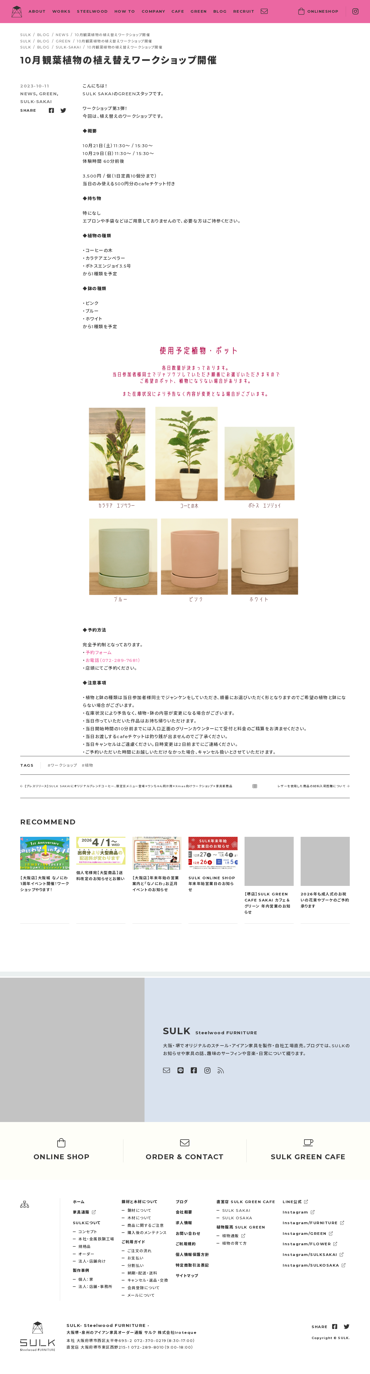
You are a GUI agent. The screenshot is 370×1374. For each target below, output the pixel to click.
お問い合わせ (188, 1233)
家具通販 (84, 1212)
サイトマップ (187, 1275)
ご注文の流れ (139, 1250)
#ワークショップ (62, 765)
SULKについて (87, 1222)
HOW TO (124, 11)
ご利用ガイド (133, 1241)
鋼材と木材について (140, 1201)
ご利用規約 (186, 1244)
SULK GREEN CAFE (246, 1201)
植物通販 (234, 1235)
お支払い (135, 1258)
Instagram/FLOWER (310, 1244)
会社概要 (184, 1212)
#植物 (87, 765)
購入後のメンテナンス (147, 1232)
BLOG (220, 11)
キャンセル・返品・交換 (148, 1280)
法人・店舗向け (92, 1261)
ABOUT (37, 11)
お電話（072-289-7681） (113, 660)
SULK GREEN (241, 1227)
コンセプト (87, 1231)
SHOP (318, 11)
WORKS (61, 11)
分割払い (135, 1265)
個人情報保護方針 (192, 1254)
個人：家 (85, 1279)
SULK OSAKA (237, 1218)
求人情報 (184, 1222)
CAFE (177, 11)
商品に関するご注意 (145, 1225)
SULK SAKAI (236, 1210)
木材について (139, 1218)
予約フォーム (99, 652)
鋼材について (139, 1210)
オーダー (86, 1254)
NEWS (28, 93)
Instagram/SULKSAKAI (313, 1254)
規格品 (84, 1246)
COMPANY (153, 11)
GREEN (198, 11)
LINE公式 (295, 1201)
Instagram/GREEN (308, 1233)
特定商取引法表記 (192, 1265)
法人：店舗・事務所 (95, 1286)
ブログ (182, 1201)
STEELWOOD (92, 11)
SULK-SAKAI (36, 101)
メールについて (141, 1295)
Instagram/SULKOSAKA (314, 1265)
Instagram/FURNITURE (313, 1222)
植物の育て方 (234, 1243)
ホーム (79, 1201)
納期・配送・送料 (142, 1273)
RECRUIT (244, 11)
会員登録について (143, 1287)
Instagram (299, 1212)
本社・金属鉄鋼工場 (96, 1239)
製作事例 (81, 1270)
